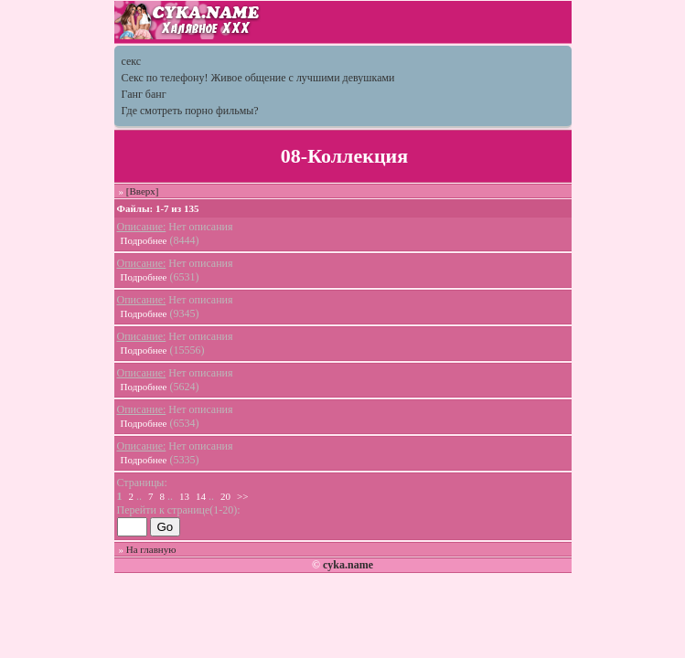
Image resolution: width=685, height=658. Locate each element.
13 (184, 496)
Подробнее (144, 240)
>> (242, 496)
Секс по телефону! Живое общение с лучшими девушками (258, 77)
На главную (151, 549)
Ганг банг (144, 94)
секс (132, 61)
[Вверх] (142, 191)
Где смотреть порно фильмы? (190, 110)
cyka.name (348, 564)
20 (225, 496)
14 (201, 496)
